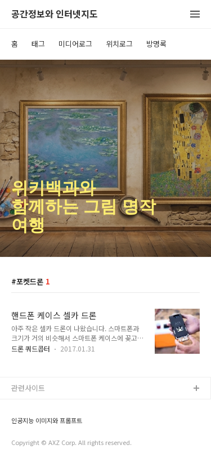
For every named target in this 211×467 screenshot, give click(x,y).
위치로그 (119, 43)
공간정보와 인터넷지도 (54, 14)
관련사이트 (28, 388)
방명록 (156, 43)
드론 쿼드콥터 (30, 348)
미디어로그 (75, 43)
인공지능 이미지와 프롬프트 (46, 420)
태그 (38, 43)
